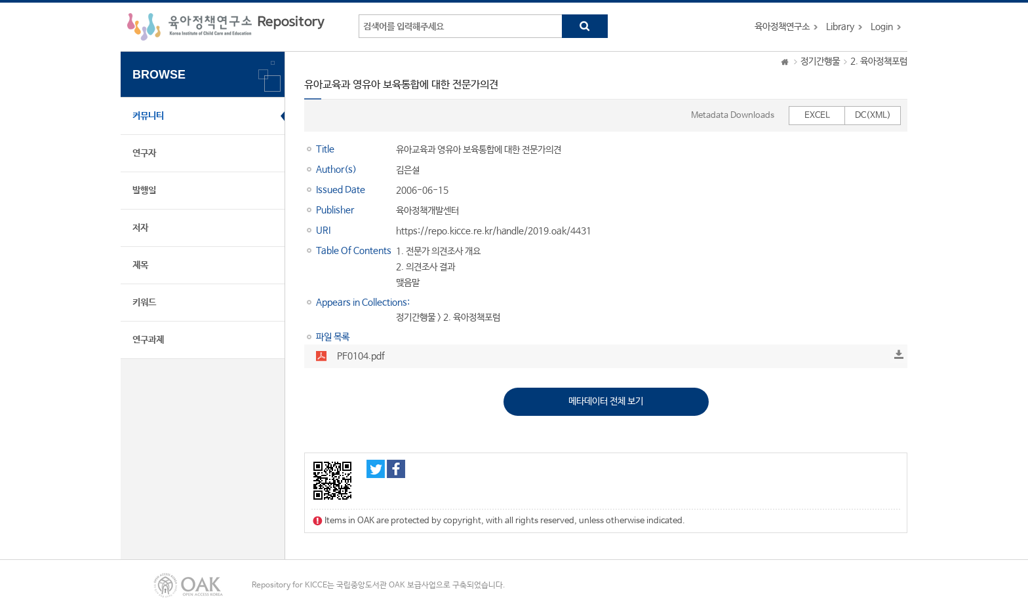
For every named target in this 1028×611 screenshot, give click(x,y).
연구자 (144, 153)
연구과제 (148, 340)
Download (898, 354)
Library (840, 27)
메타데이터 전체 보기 (605, 401)
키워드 (144, 302)
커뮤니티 (148, 116)
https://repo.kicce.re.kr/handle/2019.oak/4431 (493, 231)
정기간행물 (820, 61)
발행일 (144, 190)
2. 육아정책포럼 (878, 61)
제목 (140, 265)
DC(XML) (873, 115)
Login (882, 27)
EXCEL (817, 115)
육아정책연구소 (782, 27)
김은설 (408, 170)
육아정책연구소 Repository (226, 27)
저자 (140, 228)
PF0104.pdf (361, 356)
